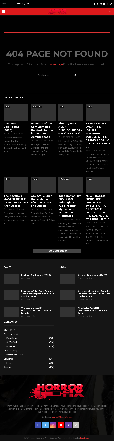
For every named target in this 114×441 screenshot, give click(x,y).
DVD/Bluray (11, 338)
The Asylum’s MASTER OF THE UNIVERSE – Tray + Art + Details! (16, 200)
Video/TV (8, 334)
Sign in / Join (22, 4)
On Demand (11, 346)
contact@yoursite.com (62, 417)
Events (9, 363)
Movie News (37, 107)
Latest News (13, 97)
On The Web (11, 342)
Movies (7, 350)
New (62, 107)
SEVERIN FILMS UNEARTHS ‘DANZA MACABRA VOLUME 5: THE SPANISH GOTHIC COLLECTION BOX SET (98, 135)
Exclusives (8, 359)
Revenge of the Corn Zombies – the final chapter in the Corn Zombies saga (42, 130)
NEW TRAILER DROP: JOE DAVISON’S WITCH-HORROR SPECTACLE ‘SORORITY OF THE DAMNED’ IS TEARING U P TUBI (98, 207)
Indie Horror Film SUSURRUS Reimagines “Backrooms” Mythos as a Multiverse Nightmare (69, 205)
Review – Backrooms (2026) (11, 127)
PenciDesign (85, 438)
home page (56, 64)
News (7, 107)
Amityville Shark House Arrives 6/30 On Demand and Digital (42, 200)
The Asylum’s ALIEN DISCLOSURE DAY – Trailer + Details (70, 128)
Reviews (7, 367)
